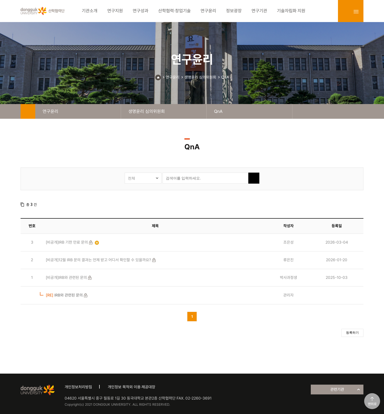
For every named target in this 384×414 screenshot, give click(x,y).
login (345, 11)
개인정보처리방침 (78, 387)
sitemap (356, 11)
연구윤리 (173, 77)
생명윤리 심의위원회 (200, 77)
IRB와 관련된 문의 (64, 295)
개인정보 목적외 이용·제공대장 (131, 387)
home (28, 111)
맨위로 (372, 404)
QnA (225, 77)
